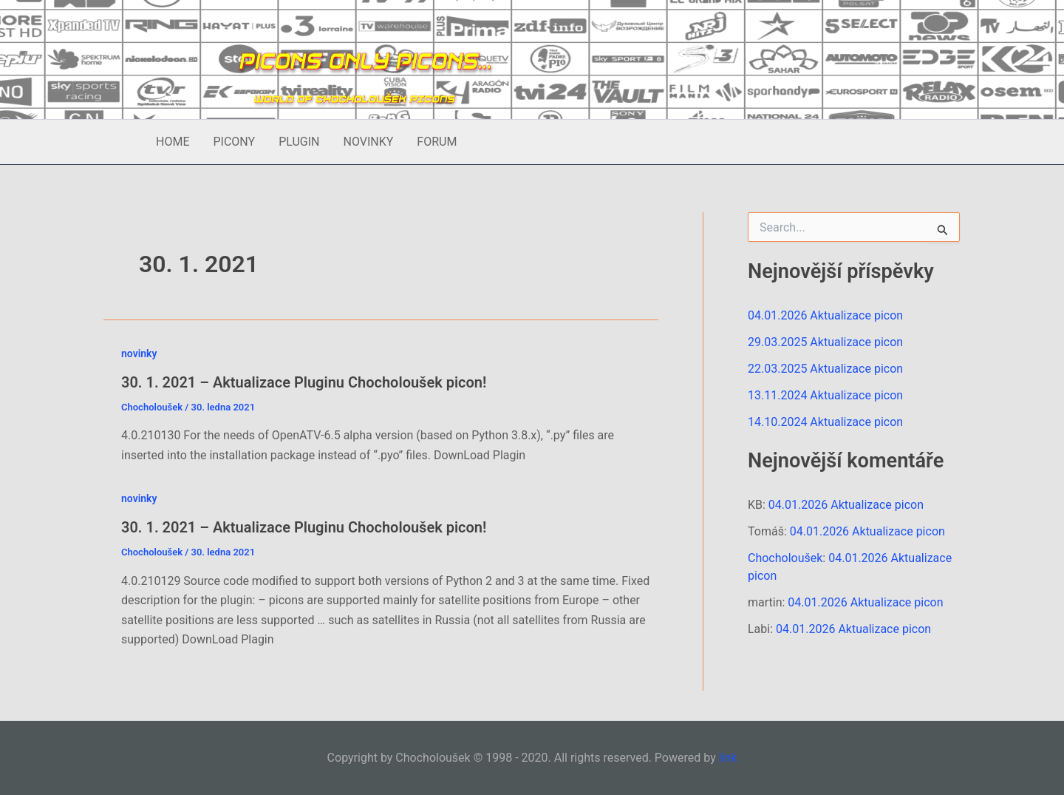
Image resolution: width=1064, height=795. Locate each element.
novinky (139, 353)
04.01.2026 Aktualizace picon (825, 315)
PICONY (234, 142)
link (728, 758)
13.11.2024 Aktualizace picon (825, 395)
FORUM (437, 142)
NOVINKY (368, 142)
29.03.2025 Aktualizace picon (825, 342)
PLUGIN (299, 142)
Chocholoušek (785, 558)
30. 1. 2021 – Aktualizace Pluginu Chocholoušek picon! (303, 382)
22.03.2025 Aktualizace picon (825, 369)
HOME (172, 142)
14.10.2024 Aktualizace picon (825, 422)
